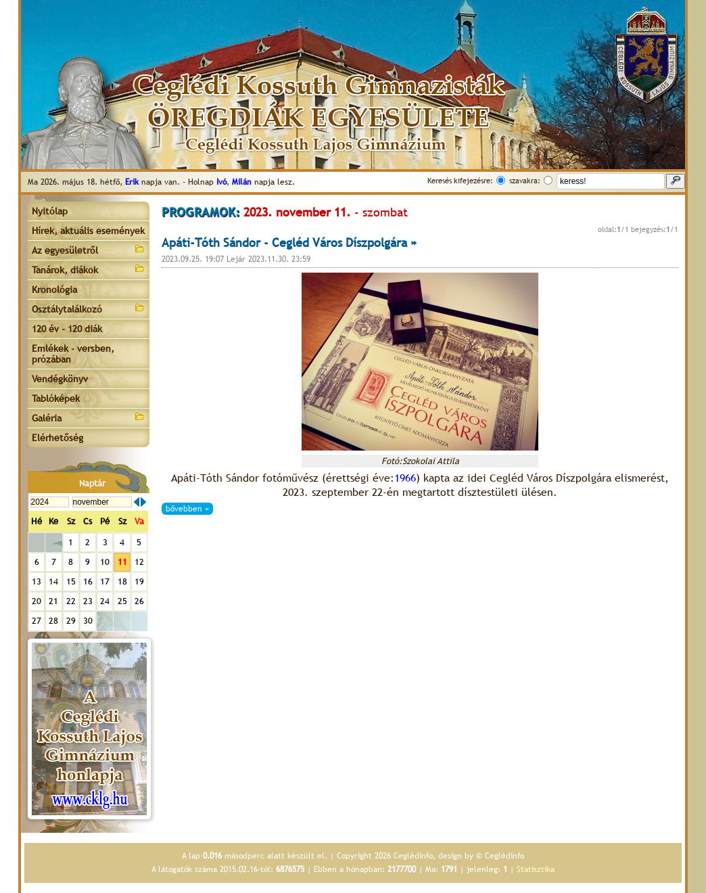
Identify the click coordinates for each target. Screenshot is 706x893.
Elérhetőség (57, 437)
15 (71, 581)
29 (71, 621)
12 (139, 562)
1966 (405, 478)
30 (88, 621)
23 (88, 601)
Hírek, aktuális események (88, 230)
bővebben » (187, 508)
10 (105, 562)
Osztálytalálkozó (88, 308)
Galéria (88, 417)
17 (105, 581)
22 (71, 601)
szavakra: (524, 181)
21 (53, 601)
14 (53, 581)
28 (53, 621)
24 (105, 601)
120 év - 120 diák (67, 328)
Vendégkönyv (60, 378)
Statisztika (536, 869)
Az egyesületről (88, 249)
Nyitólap (50, 211)
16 (88, 581)
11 (122, 562)
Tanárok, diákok (88, 268)
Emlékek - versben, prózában (73, 354)
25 (122, 601)
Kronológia (54, 289)
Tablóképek (56, 398)
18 (122, 581)
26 (139, 601)
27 (36, 621)
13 (36, 581)
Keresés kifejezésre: (460, 181)
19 (139, 581)
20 (36, 601)
